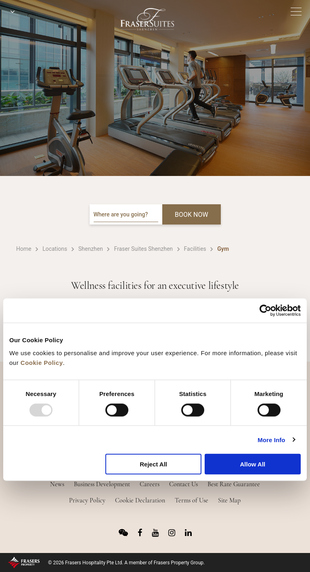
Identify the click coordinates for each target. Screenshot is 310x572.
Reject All (153, 464)
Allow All (252, 464)
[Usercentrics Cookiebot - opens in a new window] (265, 311)
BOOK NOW (191, 214)
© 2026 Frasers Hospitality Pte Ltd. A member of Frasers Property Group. (126, 563)
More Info (271, 439)
